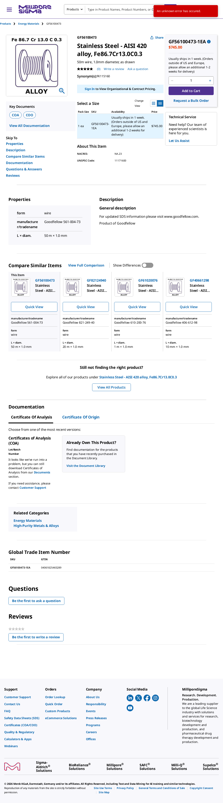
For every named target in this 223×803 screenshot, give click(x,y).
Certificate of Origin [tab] (81, 417)
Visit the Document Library (85, 466)
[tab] (9, 24)
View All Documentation (29, 126)
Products (5, 23)
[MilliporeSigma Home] (35, 9)
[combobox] (120, 9)
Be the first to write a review (38, 638)
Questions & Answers (24, 169)
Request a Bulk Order (191, 100)
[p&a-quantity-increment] (210, 80)
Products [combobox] (73, 9)
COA (15, 115)
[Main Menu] (9, 9)
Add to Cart (191, 90)
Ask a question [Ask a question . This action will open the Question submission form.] (137, 69)
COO (29, 115)
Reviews (13, 175)
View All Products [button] (111, 387)
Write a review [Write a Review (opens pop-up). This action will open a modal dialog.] (114, 69)
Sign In (90, 89)
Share (156, 37)
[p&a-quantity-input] (191, 81)
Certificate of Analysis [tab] (31, 417)
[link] (22, 697)
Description (15, 150)
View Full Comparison (86, 265)
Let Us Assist (179, 141)
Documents (42, 472)
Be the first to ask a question (36, 600)
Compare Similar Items (25, 156)
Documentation (19, 162)
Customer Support (32, 488)
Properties (14, 143)
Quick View (34, 307)
